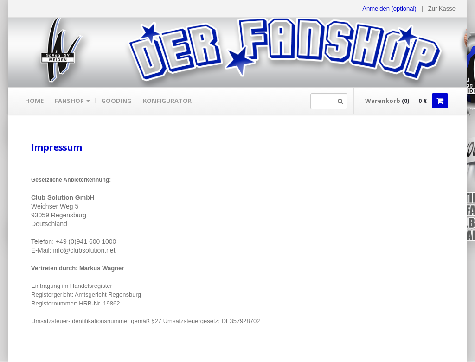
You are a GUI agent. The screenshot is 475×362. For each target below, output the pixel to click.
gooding (116, 100)
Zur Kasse (442, 8)
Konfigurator (167, 100)
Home (34, 100)
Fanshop (72, 100)
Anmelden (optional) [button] (389, 8)
